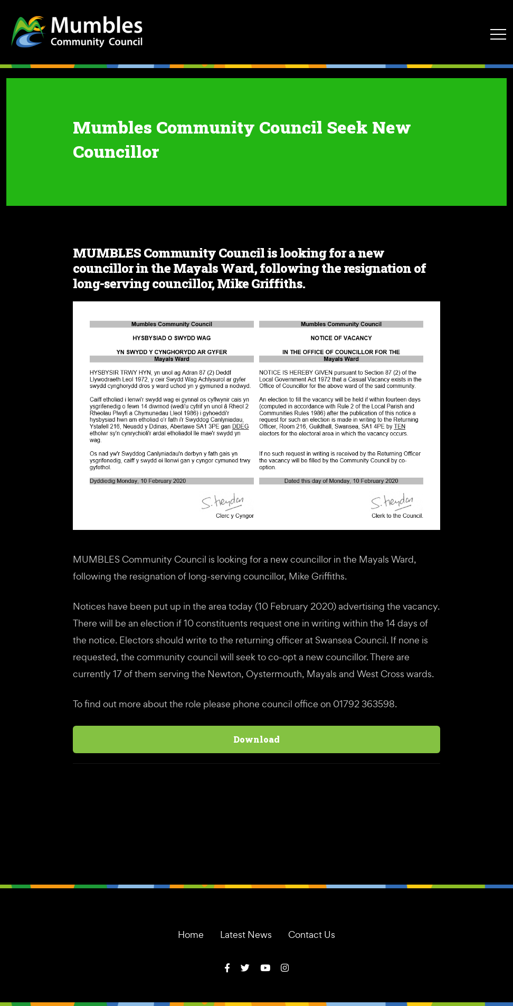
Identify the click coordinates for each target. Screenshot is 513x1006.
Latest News (246, 934)
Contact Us (311, 934)
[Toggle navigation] (498, 33)
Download (256, 739)
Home (191, 934)
